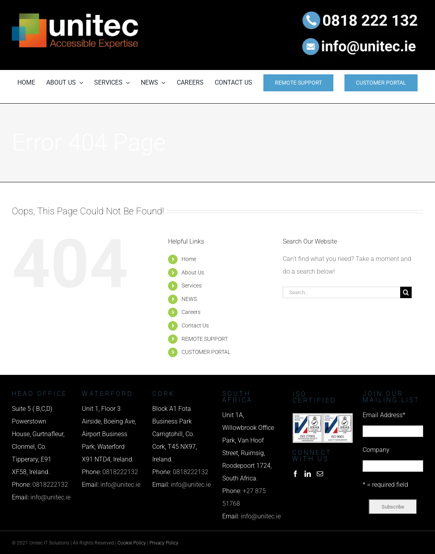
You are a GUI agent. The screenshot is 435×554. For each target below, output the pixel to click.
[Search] (406, 292)
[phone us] (360, 11)
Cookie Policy (131, 543)
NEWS (189, 299)
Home (189, 259)
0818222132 (50, 484)
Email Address (384, 415)
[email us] (360, 35)
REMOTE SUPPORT (205, 339)
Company (376, 450)
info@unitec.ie (50, 497)
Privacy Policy (163, 543)
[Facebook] (295, 474)
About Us (193, 272)
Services (192, 285)
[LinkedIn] (307, 474)
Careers (191, 312)
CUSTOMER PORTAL (206, 352)
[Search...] (342, 292)
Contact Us (195, 325)
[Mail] (320, 474)
